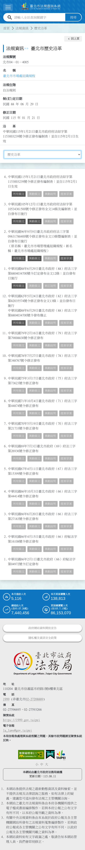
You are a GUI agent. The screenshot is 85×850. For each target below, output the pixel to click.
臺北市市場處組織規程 (19, 75)
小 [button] (36, 764)
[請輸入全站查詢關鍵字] (38, 17)
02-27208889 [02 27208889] (34, 699)
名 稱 (9, 70)
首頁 (6, 28)
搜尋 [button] (73, 17)
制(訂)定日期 (12, 98)
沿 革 (9, 126)
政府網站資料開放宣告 (42, 628)
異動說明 (50, 194)
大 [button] (46, 764)
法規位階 (9, 84)
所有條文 (18, 194)
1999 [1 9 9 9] (6, 699)
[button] (73, 39)
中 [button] (41, 764)
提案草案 (66, 194)
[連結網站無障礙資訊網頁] (31, 754)
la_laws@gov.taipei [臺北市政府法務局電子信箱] (17, 730)
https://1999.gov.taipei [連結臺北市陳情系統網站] (21, 720)
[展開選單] (8, 7)
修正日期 (9, 112)
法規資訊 (22, 28)
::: (2, 25)
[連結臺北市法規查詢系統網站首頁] (41, 6)
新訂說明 (50, 285)
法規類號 (9, 56)
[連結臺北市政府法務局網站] (42, 663)
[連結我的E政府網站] (50, 754)
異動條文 (34, 194)
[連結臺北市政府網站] (60, 755)
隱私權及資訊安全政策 (42, 637)
